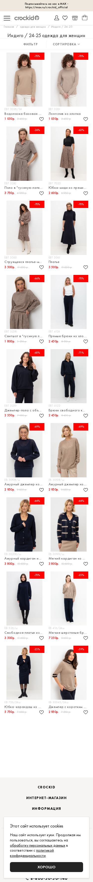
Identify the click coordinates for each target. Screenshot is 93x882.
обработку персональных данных (37, 845)
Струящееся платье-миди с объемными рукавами (24, 262)
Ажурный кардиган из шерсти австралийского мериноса (24, 558)
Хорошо (46, 867)
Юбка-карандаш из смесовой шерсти (24, 707)
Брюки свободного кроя (69, 410)
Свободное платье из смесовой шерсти (24, 632)
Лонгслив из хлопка (65, 114)
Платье (54, 262)
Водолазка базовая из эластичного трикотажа (24, 114)
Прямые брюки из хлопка (69, 336)
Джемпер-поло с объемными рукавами (24, 410)
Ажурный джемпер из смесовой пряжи (24, 484)
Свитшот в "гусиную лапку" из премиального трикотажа (24, 336)
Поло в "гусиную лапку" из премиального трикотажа (24, 187)
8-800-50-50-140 (49, 878)
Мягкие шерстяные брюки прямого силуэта (69, 632)
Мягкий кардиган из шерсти (69, 558)
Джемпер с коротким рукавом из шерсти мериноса (69, 707)
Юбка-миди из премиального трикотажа (69, 187)
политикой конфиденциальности (32, 853)
